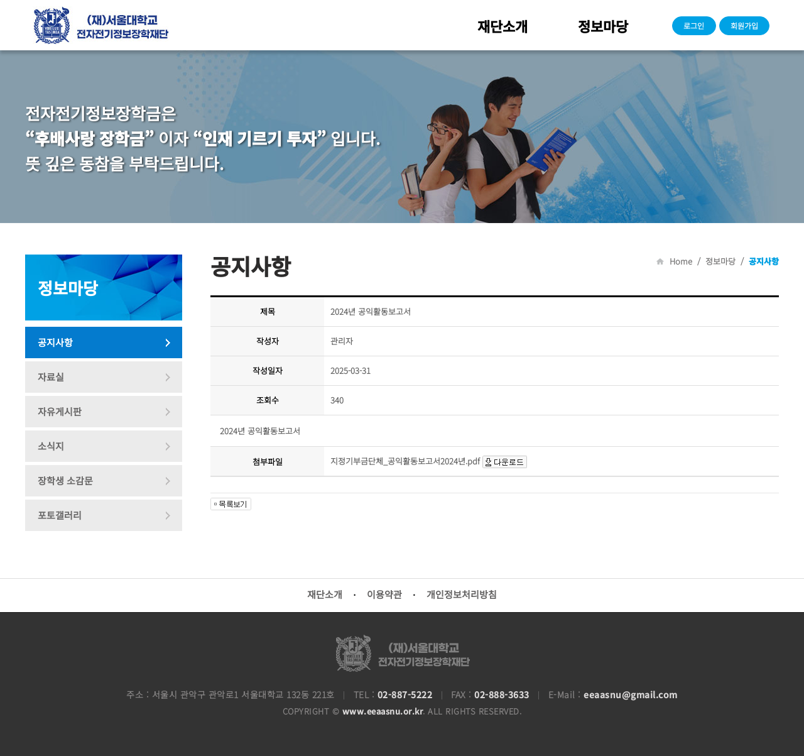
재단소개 (502, 26)
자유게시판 (60, 411)
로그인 (693, 25)
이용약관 (384, 594)
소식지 (51, 445)
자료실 (51, 376)
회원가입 (744, 25)
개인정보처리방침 (461, 594)
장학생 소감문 (65, 480)
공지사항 (55, 342)
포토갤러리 (60, 515)
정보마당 (603, 26)
